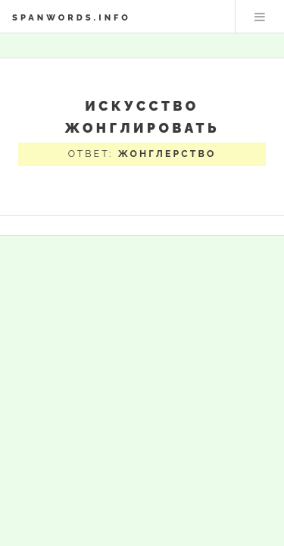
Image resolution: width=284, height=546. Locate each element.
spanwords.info (71, 17)
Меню (260, 16)
